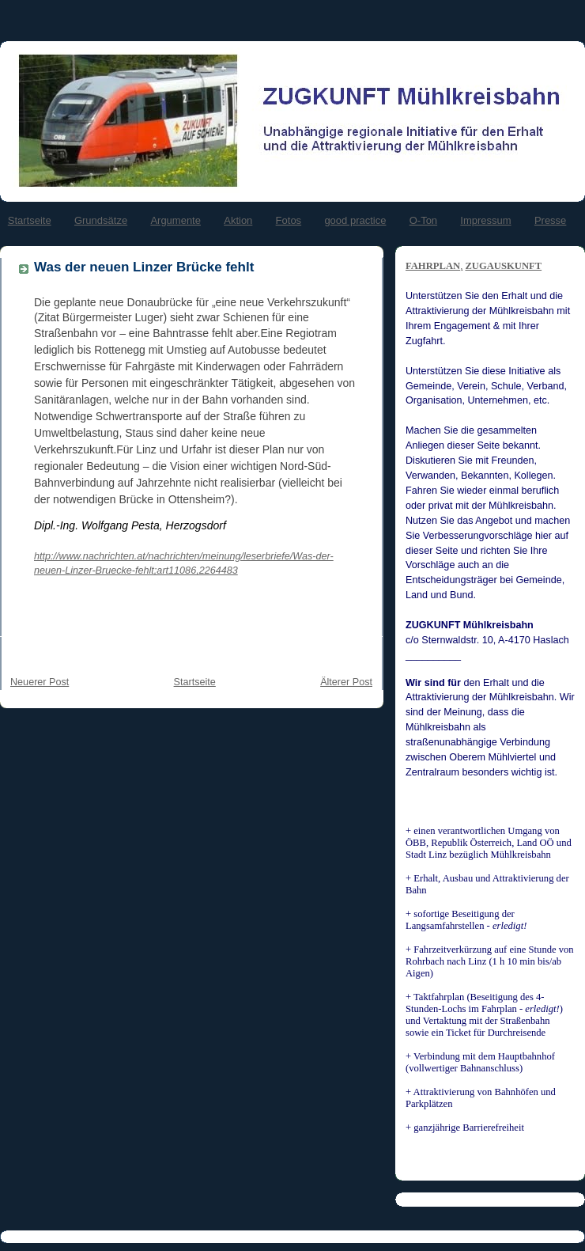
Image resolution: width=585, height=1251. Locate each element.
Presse (550, 220)
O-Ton (423, 220)
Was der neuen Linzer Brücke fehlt (144, 267)
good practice (355, 220)
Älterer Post (346, 682)
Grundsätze (100, 220)
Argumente (175, 220)
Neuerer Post (39, 682)
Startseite (29, 220)
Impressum (485, 220)
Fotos (289, 220)
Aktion (238, 220)
